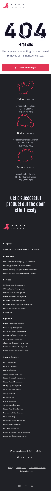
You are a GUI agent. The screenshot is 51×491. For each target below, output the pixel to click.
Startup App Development (12, 386)
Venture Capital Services (11, 405)
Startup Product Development (13, 382)
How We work (21, 250)
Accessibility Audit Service (12, 390)
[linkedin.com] (32, 486)
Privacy (10, 468)
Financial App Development (12, 328)
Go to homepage (25, 67)
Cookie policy (21, 468)
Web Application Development (13, 289)
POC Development (9, 370)
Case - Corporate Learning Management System (19, 273)
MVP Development (9, 362)
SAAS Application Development (13, 285)
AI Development (8, 397)
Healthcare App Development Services (16, 351)
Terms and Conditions (37, 468)
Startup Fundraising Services (13, 409)
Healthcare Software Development (15, 347)
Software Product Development (14, 293)
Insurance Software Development (14, 331)
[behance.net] (19, 486)
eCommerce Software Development (15, 343)
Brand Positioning (9, 417)
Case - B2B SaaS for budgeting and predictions (19, 262)
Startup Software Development (13, 378)
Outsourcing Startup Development (14, 421)
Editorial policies (26, 471)
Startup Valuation (9, 393)
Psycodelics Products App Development (16, 432)
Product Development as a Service (15, 436)
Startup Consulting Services (12, 374)
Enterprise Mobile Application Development (18, 304)
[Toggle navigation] (47, 5)
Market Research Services (12, 424)
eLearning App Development (13, 339)
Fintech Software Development (13, 324)
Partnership (35, 250)
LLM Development (9, 401)
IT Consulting (7, 312)
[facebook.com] (26, 486)
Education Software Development (14, 335)
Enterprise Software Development (14, 300)
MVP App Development (11, 428)
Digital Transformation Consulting (14, 308)
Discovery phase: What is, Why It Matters (17, 266)
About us (7, 250)
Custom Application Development (14, 297)
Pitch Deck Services (9, 366)
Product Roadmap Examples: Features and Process (20, 269)
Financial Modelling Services (13, 413)
